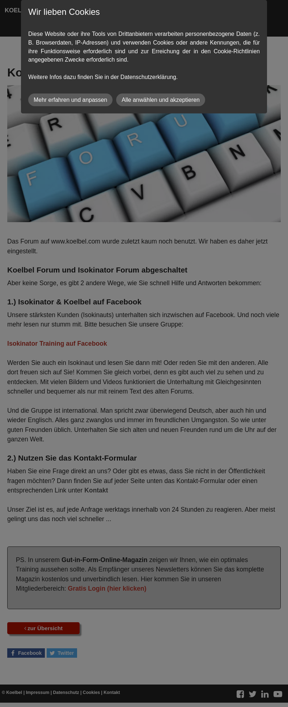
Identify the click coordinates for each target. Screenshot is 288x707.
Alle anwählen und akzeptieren (161, 100)
